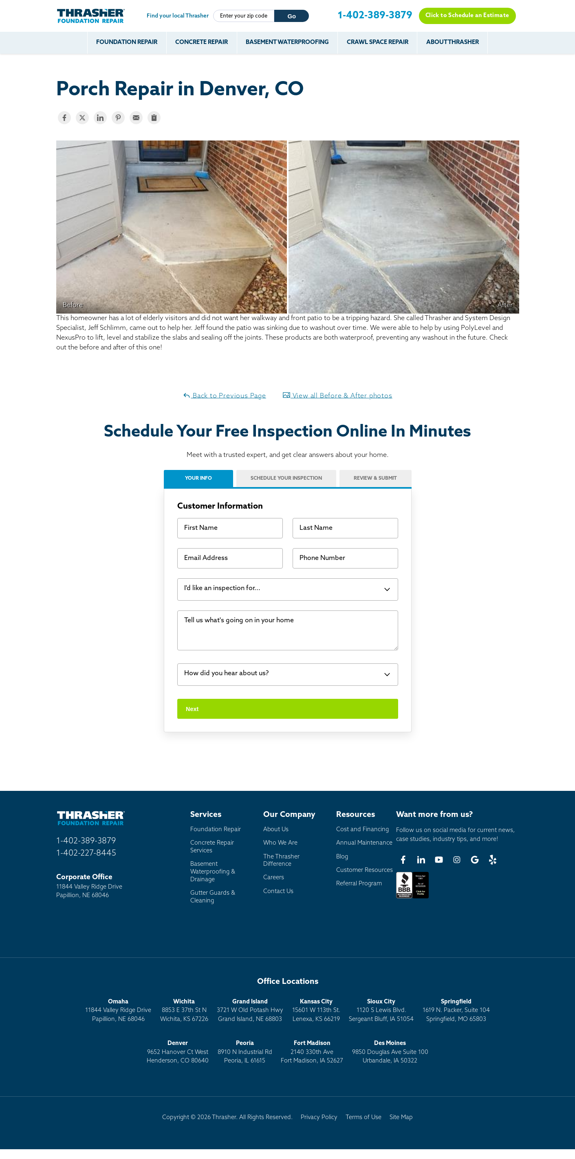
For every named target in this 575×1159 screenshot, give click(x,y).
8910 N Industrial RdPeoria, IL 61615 (245, 1052)
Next (192, 709)
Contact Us (278, 892)
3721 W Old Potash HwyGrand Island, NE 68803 (250, 1011)
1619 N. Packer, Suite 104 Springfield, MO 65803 (456, 1011)
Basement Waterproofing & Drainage (212, 871)
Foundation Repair (126, 43)
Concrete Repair (201, 43)
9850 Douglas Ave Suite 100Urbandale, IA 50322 (390, 1052)
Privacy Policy (319, 1118)
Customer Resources (364, 870)
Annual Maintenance (364, 844)
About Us (276, 830)
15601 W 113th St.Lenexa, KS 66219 (316, 1011)
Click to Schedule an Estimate (467, 16)
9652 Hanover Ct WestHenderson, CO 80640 (178, 1052)
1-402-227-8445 (86, 853)
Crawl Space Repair (377, 43)
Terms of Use (363, 1118)
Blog (342, 857)
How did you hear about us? (226, 674)
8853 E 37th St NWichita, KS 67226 (184, 1011)
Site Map (401, 1118)
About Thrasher (452, 43)
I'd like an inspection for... (222, 589)
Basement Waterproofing (287, 43)
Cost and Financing (362, 830)
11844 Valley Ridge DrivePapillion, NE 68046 (118, 1011)
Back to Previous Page (224, 395)
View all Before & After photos (337, 395)
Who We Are (280, 844)
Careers (273, 878)
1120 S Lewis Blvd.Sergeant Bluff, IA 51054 (381, 1011)
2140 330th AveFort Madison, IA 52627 (312, 1052)
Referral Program (359, 884)
